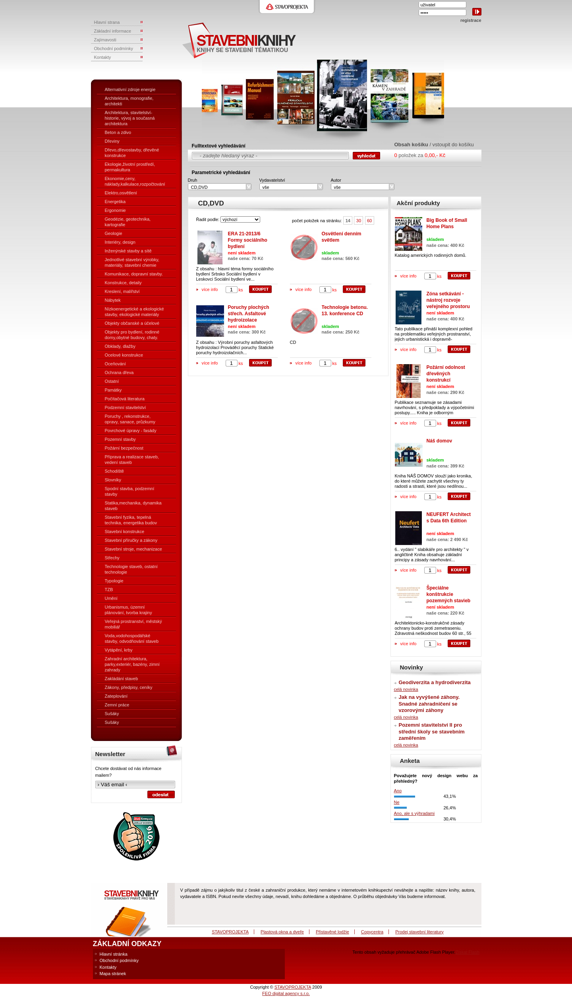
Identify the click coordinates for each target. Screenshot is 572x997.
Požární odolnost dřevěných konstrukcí (446, 374)
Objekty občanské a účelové (132, 323)
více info (210, 289)
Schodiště (114, 471)
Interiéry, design (120, 242)
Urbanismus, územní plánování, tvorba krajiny (128, 610)
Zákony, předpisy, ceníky (129, 687)
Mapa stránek (113, 973)
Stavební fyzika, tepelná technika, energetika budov (131, 520)
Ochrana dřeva (119, 372)
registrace (470, 20)
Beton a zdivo (118, 132)
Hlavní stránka (114, 954)
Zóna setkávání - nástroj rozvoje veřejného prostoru (448, 300)
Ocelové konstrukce (124, 355)
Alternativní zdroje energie (130, 89)
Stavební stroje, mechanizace (133, 549)
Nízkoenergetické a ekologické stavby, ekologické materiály (134, 311)
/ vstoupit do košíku (451, 144)
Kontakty (108, 967)
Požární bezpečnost (124, 448)
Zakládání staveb (121, 678)
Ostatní (112, 381)
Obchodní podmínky (119, 960)
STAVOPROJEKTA (230, 931)
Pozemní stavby (120, 439)
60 (369, 220)
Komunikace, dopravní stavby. (134, 274)
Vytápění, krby (119, 650)
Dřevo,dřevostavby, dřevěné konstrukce (132, 152)
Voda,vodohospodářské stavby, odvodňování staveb (132, 638)
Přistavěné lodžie (332, 931)
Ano (398, 790)
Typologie (114, 580)
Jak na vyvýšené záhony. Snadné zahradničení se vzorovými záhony (429, 703)
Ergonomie (115, 210)
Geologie (113, 233)
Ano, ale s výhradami (414, 813)
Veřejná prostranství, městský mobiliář (133, 624)
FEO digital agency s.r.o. (286, 993)
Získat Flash (467, 952)
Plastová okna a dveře (282, 931)
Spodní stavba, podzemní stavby (130, 491)
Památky (113, 390)
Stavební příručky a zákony (131, 540)
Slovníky (113, 479)
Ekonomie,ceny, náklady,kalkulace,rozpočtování (135, 181)
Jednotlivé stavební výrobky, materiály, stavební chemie (132, 262)
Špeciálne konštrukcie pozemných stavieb (449, 594)
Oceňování (115, 363)
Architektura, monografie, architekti (129, 101)
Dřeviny (112, 141)
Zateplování (116, 696)
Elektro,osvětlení (121, 192)
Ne (397, 802)
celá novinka (406, 689)
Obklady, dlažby (120, 346)
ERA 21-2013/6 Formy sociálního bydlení (247, 240)
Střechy (112, 557)
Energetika (115, 201)
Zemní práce (117, 704)
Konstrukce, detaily (123, 282)
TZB (109, 589)
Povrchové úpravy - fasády (131, 430)
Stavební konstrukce (125, 531)
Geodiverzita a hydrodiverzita (435, 682)
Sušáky (112, 713)
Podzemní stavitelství (125, 407)
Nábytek (113, 300)
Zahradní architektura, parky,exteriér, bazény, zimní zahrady (132, 664)
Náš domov (439, 441)
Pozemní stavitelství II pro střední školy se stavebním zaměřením (432, 731)
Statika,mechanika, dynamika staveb (133, 505)
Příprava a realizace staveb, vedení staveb (132, 459)
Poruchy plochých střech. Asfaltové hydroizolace (248, 314)
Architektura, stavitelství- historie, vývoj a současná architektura (130, 118)
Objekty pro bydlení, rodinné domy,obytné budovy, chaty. (132, 335)
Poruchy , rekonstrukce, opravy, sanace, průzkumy (130, 419)
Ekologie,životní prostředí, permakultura (130, 167)
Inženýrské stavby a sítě (128, 250)
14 (348, 220)
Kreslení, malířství (122, 291)
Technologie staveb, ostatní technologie (131, 569)
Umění (111, 598)
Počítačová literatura (125, 398)
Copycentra (372, 931)
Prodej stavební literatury (419, 931)
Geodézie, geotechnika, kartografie (128, 222)
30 (358, 220)
